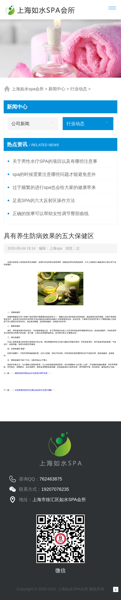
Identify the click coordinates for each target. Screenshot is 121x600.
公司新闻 (20, 123)
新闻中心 (56, 88)
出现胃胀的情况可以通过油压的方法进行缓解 (33, 390)
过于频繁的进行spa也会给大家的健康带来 (54, 187)
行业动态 (78, 88)
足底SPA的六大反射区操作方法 (44, 200)
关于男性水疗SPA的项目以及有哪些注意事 (55, 161)
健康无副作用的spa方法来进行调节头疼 (31, 373)
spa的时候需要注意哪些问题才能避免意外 (54, 174)
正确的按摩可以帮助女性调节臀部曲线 (51, 213)
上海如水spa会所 (28, 88)
